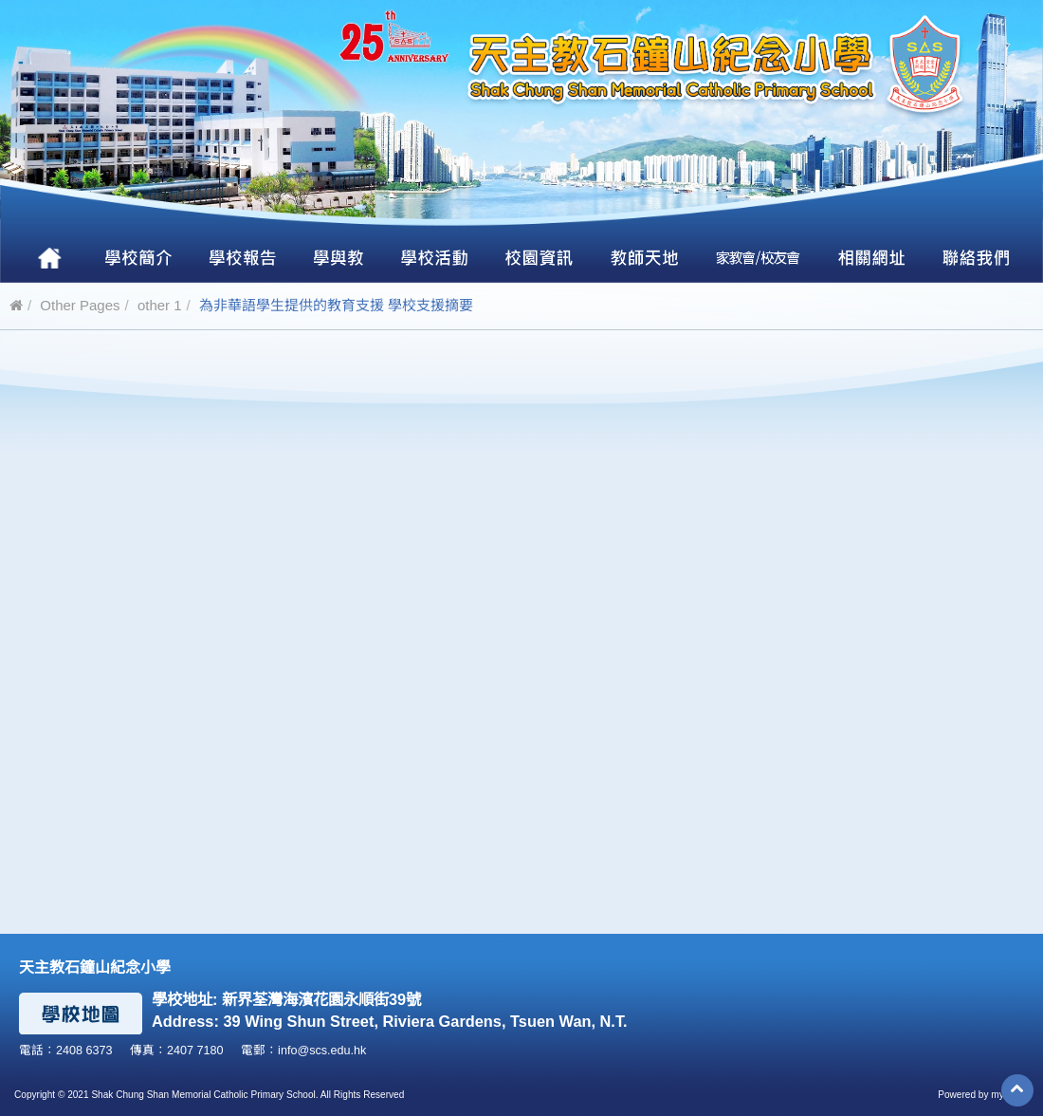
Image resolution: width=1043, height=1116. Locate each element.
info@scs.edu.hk (322, 1050)
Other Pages (79, 305)
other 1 (159, 305)
